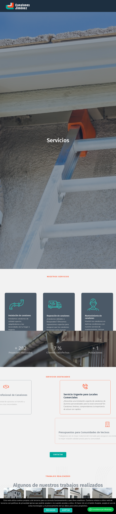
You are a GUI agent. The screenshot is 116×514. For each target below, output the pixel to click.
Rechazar (51, 510)
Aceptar (66, 510)
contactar (58, 454)
